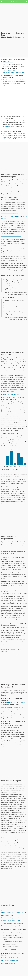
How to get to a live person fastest (11, 918)
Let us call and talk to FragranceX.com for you (9, 198)
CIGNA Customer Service (8, 963)
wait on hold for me (6, 481)
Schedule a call (20, 72)
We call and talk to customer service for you (13, 912)
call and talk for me (19, 479)
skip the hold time (8, 139)
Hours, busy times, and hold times (10, 920)
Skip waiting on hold (8, 72)
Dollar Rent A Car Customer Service (11, 958)
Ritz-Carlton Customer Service (9, 960)
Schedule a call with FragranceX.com (11, 394)
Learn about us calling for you (9, 213)
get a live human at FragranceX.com (13, 83)
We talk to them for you (9, 70)
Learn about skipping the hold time (11, 236)
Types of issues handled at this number (12, 923)
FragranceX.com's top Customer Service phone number (12, 909)
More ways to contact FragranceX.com (11, 926)
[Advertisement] (14, 100)
